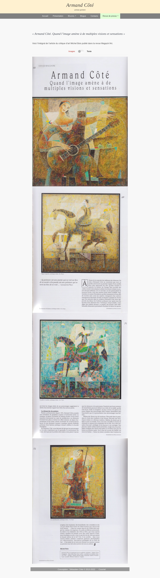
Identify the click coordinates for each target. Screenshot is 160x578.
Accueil (45, 16)
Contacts (94, 16)
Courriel (102, 569)
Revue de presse (110, 16)
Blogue (83, 16)
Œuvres (71, 16)
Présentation (58, 16)
